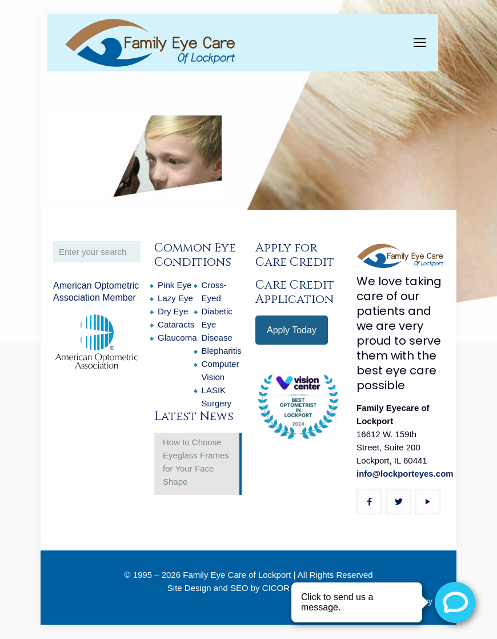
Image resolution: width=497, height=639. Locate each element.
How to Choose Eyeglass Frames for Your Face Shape (196, 461)
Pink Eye (174, 285)
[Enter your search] (97, 251)
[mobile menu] (420, 43)
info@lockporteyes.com (405, 473)
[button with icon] (369, 501)
